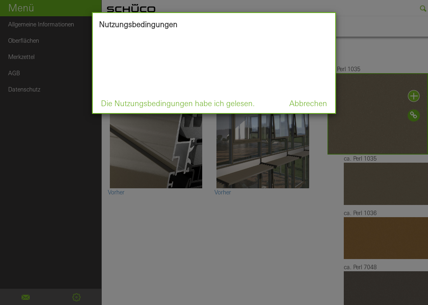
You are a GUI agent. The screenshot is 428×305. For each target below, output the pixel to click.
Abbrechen (308, 103)
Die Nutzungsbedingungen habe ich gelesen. (178, 103)
